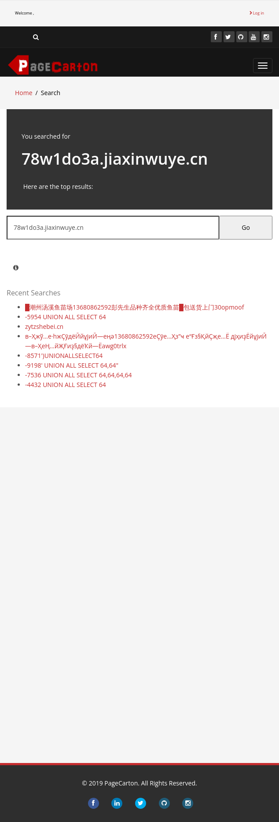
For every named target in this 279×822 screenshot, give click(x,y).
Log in (257, 13)
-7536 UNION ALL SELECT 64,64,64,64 (78, 375)
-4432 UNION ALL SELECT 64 (65, 384)
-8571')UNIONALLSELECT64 (64, 355)
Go (246, 227)
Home (24, 92)
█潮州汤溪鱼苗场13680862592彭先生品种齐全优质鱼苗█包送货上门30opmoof (134, 307)
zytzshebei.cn (44, 326)
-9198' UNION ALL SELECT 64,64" (71, 365)
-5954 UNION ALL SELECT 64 (65, 317)
